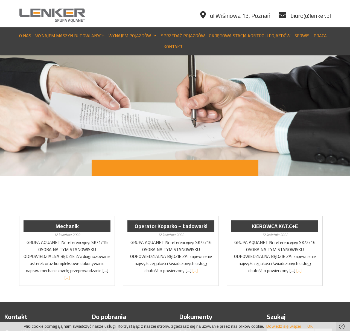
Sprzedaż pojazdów (183, 35)
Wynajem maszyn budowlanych (69, 35)
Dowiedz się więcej (283, 326)
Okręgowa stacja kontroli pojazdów (249, 35)
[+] (67, 278)
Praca (320, 35)
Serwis (302, 35)
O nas (25, 35)
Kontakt (173, 46)
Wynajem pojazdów (133, 35)
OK (310, 326)
